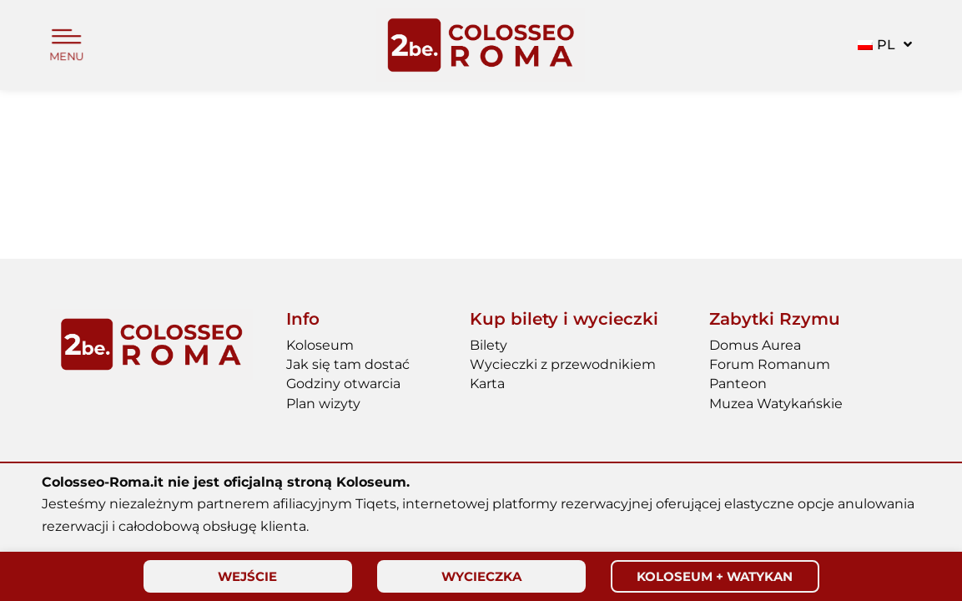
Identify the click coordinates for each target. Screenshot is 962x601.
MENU (66, 57)
